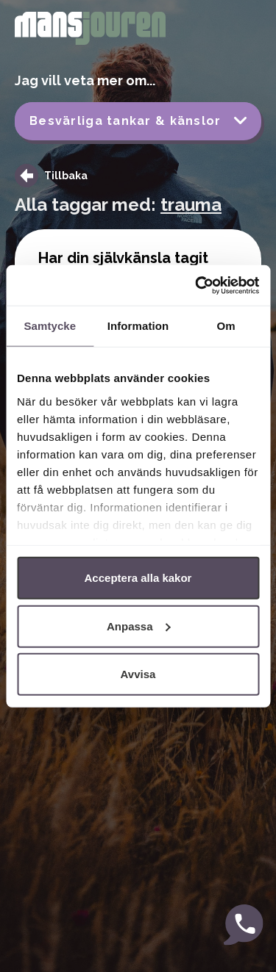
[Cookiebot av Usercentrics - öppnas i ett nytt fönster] (196, 285)
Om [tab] (226, 326)
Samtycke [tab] (50, 326)
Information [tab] (138, 326)
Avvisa (138, 674)
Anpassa (139, 625)
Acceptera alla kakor (138, 578)
